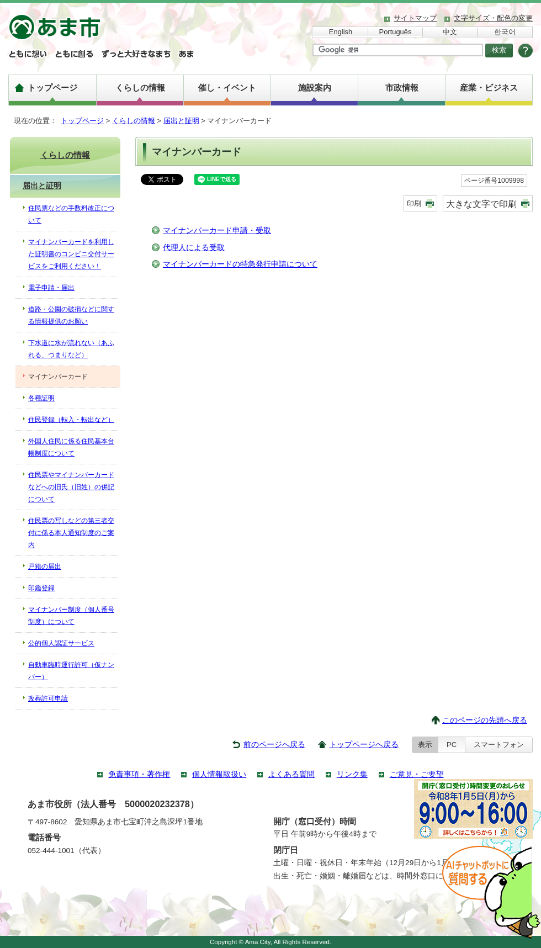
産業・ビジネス (489, 87)
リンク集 (352, 774)
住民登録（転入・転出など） (71, 419)
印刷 (414, 203)
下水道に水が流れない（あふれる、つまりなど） (71, 349)
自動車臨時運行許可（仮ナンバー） (71, 671)
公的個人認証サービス (61, 643)
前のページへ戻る (274, 744)
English (340, 32)
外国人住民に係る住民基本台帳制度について (71, 447)
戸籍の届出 (44, 566)
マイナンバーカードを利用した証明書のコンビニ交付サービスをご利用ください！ (71, 254)
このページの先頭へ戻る (484, 720)
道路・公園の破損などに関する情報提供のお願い (71, 315)
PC (452, 744)
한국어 (505, 32)
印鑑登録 (41, 588)
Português (395, 32)
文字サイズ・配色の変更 (493, 18)
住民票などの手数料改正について (71, 214)
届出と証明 (181, 120)
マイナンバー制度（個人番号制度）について (71, 616)
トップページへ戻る (364, 744)
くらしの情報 (140, 87)
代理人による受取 (194, 247)
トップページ (52, 87)
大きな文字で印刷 (481, 204)
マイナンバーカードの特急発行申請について (240, 264)
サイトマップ (415, 18)
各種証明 (41, 398)
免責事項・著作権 (139, 774)
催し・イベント (227, 87)
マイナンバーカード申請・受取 (217, 230)
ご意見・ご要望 (417, 774)
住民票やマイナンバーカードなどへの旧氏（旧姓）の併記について (71, 487)
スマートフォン (499, 744)
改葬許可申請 (48, 698)
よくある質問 (291, 774)
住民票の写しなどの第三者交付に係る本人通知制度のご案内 (71, 533)
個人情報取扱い (219, 774)
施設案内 (314, 87)
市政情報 (401, 87)
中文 (450, 32)
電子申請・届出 (51, 288)
